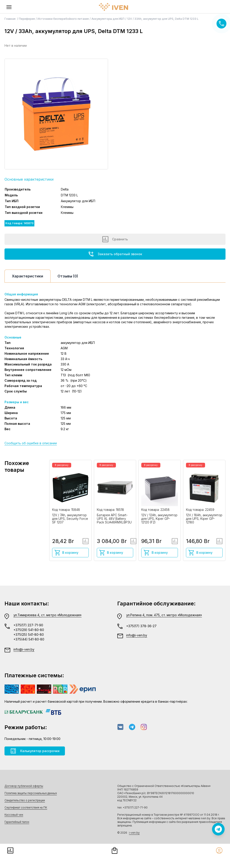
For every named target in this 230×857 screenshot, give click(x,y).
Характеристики (27, 276)
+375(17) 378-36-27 (141, 626)
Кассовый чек (13, 814)
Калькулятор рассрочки (35, 751)
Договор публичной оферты (23, 786)
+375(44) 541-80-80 (28, 639)
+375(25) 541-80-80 (28, 634)
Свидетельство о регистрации (24, 800)
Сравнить (115, 239)
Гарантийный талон (16, 822)
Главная (10, 18)
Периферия (27, 18)
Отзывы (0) (68, 276)
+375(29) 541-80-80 (28, 630)
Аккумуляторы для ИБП (107, 18)
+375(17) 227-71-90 (28, 625)
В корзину (66, 552)
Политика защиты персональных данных (30, 793)
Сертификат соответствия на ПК (25, 807)
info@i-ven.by (23, 649)
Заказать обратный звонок (115, 254)
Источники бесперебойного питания (63, 18)
